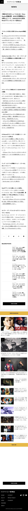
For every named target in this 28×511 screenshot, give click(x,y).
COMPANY (10, 500)
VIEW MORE (14, 303)
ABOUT (2, 505)
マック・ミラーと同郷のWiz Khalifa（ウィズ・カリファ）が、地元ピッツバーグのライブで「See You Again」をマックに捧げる (14, 179)
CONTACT (10, 495)
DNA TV (3, 498)
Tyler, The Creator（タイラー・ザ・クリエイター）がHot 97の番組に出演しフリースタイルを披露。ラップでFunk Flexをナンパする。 (14, 226)
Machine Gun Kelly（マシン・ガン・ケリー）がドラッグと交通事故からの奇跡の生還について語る (14, 81)
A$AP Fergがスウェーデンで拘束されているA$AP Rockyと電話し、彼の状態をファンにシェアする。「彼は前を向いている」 (13, 116)
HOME (2, 495)
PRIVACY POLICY (11, 498)
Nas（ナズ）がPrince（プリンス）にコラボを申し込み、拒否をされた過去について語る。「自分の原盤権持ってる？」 (13, 202)
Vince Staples (18, 23)
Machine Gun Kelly (9, 23)
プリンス (14, 23)
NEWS (2, 500)
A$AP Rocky (4, 23)
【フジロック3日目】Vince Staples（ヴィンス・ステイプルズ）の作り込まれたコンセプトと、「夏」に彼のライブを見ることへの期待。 (14, 47)
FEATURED (3, 503)
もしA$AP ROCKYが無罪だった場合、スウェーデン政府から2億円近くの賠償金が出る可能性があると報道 (14, 110)
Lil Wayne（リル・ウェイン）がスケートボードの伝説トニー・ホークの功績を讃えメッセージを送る (14, 155)
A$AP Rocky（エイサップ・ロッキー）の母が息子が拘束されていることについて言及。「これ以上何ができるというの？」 (13, 103)
